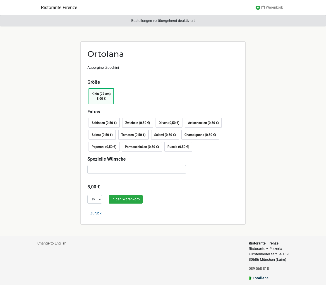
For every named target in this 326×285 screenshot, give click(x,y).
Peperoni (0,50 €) (104, 147)
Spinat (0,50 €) (102, 135)
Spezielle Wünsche (106, 159)
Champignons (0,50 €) (200, 135)
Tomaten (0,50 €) (133, 135)
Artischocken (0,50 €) (203, 123)
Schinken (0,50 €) (104, 123)
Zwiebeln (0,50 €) (137, 123)
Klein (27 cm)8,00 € (101, 96)
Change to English (51, 243)
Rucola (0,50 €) (178, 147)
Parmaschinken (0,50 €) (142, 147)
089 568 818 (259, 268)
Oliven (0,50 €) (169, 123)
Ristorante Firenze (59, 7)
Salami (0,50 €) (165, 135)
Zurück (95, 213)
